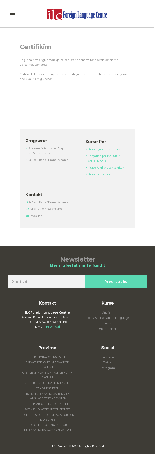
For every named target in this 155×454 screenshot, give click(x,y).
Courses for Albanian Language (108, 317)
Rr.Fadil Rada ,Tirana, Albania (48, 160)
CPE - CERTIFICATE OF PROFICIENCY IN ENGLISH (47, 375)
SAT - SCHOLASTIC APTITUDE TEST (47, 409)
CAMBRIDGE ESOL (47, 388)
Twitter (108, 362)
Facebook (107, 357)
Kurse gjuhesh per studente (106, 149)
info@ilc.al (53, 326)
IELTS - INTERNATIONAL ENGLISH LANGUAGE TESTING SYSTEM (47, 396)
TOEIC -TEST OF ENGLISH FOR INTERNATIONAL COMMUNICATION (47, 427)
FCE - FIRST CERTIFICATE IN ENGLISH (47, 382)
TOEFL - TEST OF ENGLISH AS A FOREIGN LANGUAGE (47, 417)
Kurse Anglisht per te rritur (106, 167)
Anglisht (107, 312)
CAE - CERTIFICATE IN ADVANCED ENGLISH (47, 365)
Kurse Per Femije (100, 174)
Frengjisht (107, 323)
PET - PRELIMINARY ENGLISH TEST (47, 357)
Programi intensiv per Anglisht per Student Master (48, 151)
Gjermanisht (107, 328)
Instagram (108, 368)
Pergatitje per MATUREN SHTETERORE (104, 158)
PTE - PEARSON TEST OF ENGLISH (47, 403)
